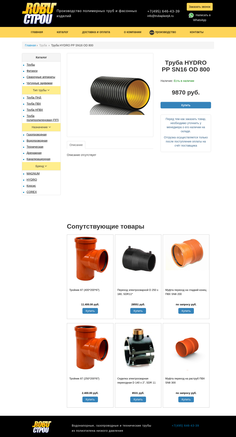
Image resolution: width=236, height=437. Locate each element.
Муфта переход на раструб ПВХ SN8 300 (185, 380)
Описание (76, 145)
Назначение (40, 127)
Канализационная (38, 159)
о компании (132, 32)
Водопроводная (37, 140)
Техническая (35, 146)
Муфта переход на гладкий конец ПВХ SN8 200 (185, 292)
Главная (30, 45)
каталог (62, 32)
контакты (196, 32)
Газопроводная (37, 134)
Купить (185, 105)
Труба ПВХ (34, 103)
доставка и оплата (96, 32)
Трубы (31, 64)
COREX (32, 191)
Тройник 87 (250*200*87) (84, 378)
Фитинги (32, 70)
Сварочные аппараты (41, 77)
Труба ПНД (34, 97)
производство (162, 32)
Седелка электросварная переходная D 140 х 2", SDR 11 (136, 380)
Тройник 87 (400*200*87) (84, 289)
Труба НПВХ (35, 109)
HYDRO (32, 179)
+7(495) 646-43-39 (163, 11)
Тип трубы (40, 90)
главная (37, 32)
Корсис (31, 185)
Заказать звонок (199, 6)
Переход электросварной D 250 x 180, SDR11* (137, 292)
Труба (43, 45)
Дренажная (34, 153)
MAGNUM (33, 173)
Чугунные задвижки (40, 83)
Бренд (40, 166)
